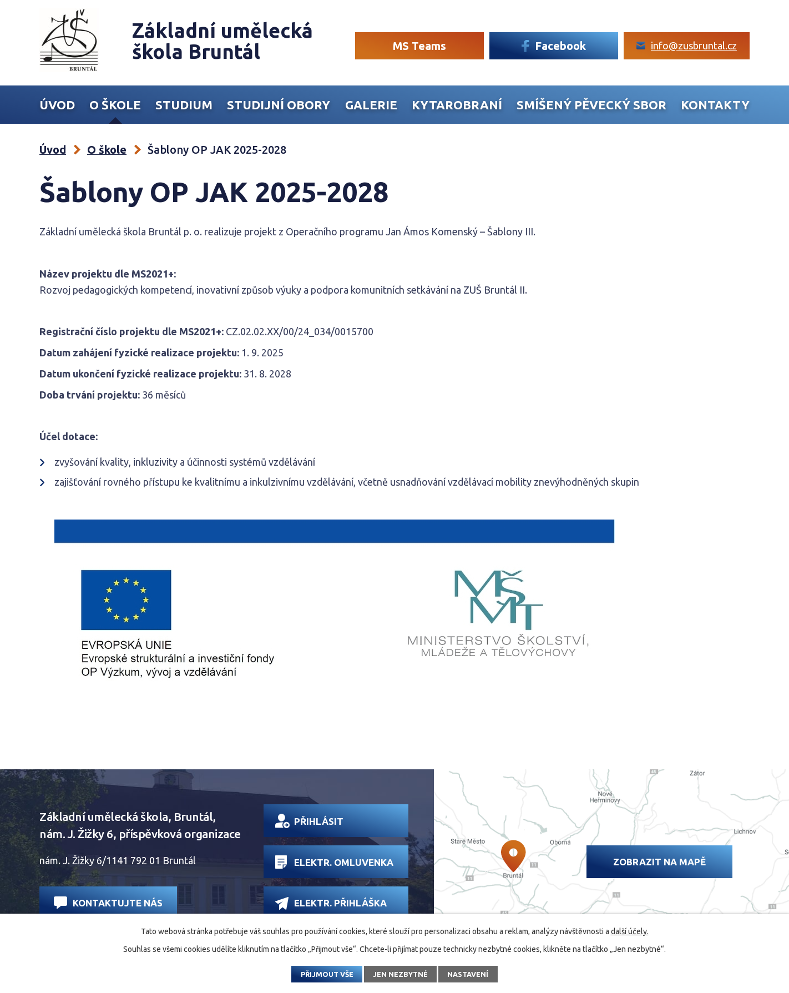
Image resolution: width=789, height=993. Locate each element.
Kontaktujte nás (108, 902)
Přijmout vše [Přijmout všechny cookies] (327, 974)
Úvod (57, 105)
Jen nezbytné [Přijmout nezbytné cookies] (400, 974)
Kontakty (715, 105)
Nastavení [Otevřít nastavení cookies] (467, 974)
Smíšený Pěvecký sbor (591, 105)
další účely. (630, 931)
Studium (184, 105)
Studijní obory (278, 105)
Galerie (371, 105)
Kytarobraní (457, 105)
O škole (115, 105)
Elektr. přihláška (331, 903)
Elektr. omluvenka (334, 862)
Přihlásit (309, 821)
